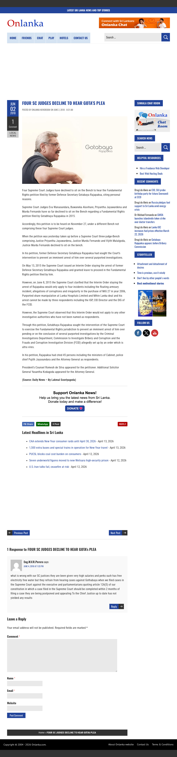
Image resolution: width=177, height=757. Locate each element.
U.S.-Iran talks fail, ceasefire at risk (49, 466)
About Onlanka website (121, 744)
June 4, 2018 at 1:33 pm (34, 566)
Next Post (115, 533)
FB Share (28, 424)
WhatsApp (43, 424)
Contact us (81, 38)
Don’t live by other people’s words (153, 278)
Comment (13, 126)
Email (11, 690)
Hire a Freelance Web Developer (155, 168)
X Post (56, 424)
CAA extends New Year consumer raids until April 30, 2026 (62, 441)
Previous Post (21, 533)
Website (11, 703)
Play (51, 38)
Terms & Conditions (162, 744)
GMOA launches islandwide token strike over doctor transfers (150, 218)
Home (13, 38)
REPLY (122, 424)
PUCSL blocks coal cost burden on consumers (55, 454)
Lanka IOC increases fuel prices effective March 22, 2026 (152, 230)
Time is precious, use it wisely (151, 273)
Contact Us (143, 744)
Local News (13, 134)
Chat (40, 38)
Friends (27, 38)
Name (11, 678)
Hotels (64, 38)
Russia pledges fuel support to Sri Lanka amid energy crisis (152, 205)
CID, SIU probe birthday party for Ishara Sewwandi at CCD (151, 193)
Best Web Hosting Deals (151, 173)
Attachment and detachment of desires (152, 265)
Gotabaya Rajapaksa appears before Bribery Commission (150, 243)
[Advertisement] (88, 72)
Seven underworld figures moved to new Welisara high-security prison (69, 460)
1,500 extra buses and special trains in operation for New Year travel (68, 447)
